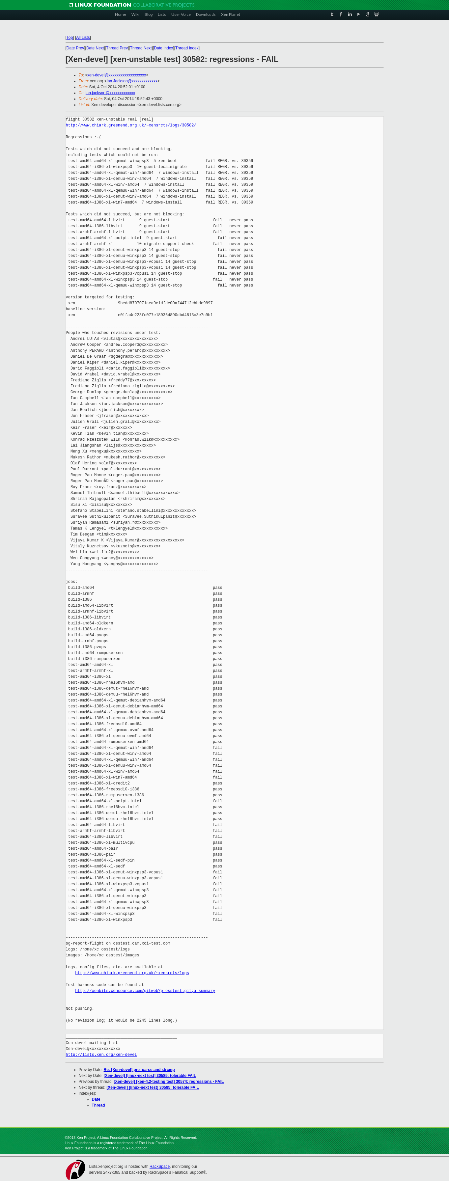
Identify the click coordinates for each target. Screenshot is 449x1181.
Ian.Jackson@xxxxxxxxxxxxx (132, 81)
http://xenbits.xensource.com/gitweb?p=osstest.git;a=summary (145, 991)
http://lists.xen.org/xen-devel (101, 1054)
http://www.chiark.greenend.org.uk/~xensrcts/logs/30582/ (131, 125)
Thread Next (141, 48)
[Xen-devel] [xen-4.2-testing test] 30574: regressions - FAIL (169, 1081)
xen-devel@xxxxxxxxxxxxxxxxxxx (116, 75)
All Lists (83, 37)
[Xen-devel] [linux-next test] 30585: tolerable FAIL (150, 1075)
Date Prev (75, 48)
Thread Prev (117, 48)
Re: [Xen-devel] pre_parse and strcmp (139, 1069)
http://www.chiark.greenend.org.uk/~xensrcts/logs (132, 973)
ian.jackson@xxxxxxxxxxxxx (110, 93)
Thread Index (187, 48)
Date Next (95, 48)
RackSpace (160, 1166)
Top (70, 37)
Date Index (163, 48)
